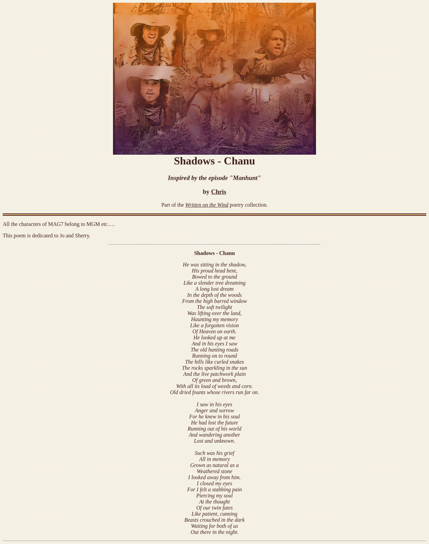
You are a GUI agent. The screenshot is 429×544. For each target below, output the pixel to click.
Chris (218, 191)
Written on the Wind (207, 205)
